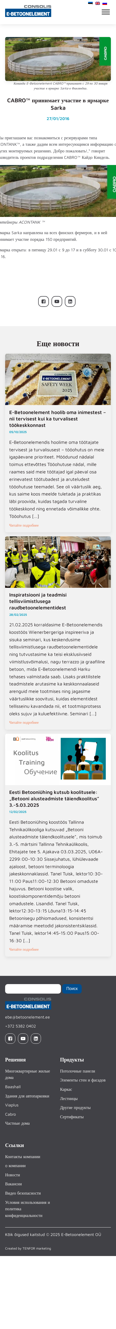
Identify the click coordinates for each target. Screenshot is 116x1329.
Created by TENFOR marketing (28, 1248)
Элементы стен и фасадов (83, 1080)
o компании (15, 1165)
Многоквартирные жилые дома (27, 1074)
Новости (12, 1174)
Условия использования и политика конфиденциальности (27, 1209)
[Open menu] (106, 12)
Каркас (66, 1089)
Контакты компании (22, 1156)
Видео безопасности (23, 1193)
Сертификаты (71, 1116)
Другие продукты (75, 1107)
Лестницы (69, 1098)
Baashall (13, 1087)
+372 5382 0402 (20, 1026)
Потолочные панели (77, 1071)
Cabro (10, 1114)
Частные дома (17, 1123)
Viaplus (11, 1105)
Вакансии (13, 1184)
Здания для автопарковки (27, 1096)
